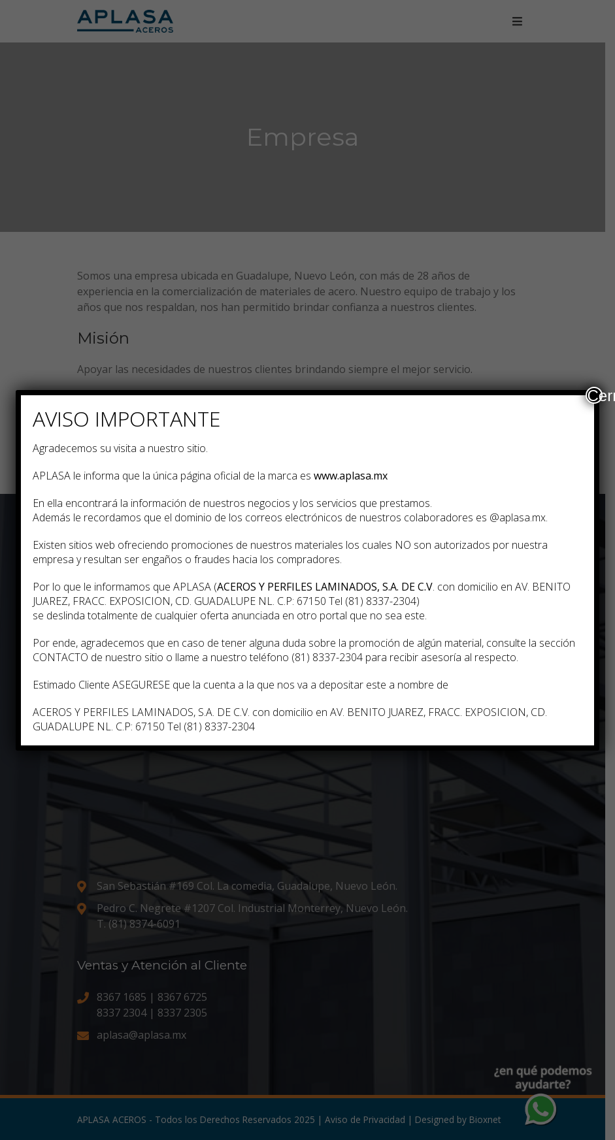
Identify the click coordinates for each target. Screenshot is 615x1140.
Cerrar (595, 395)
